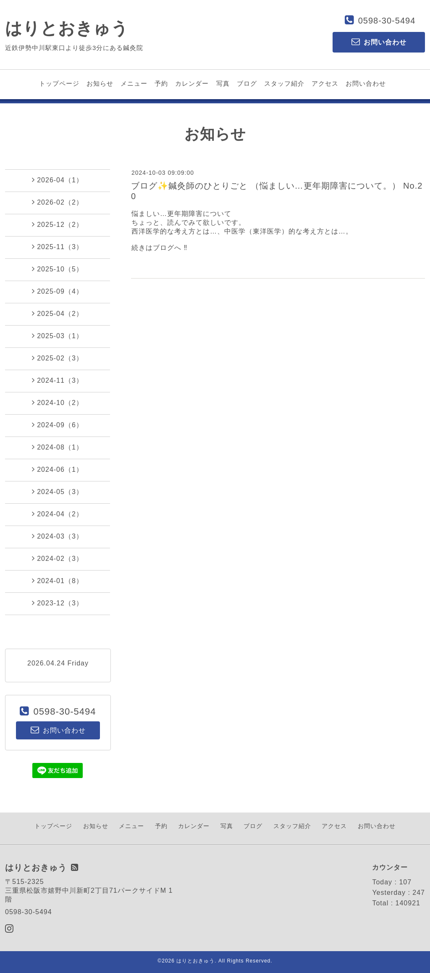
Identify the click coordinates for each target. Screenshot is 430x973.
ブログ (247, 83)
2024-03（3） (57, 536)
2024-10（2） (57, 402)
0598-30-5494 (387, 20)
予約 (161, 83)
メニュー (134, 83)
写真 (223, 83)
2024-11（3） (57, 380)
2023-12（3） (57, 603)
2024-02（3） (57, 558)
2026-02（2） (57, 202)
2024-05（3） (57, 491)
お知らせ (100, 83)
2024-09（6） (57, 425)
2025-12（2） (57, 224)
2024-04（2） (57, 514)
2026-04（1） (57, 180)
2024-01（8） (57, 580)
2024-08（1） (57, 447)
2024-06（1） (57, 469)
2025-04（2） (57, 313)
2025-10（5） (57, 269)
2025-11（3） (57, 246)
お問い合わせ (366, 83)
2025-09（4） (57, 291)
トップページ (59, 83)
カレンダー (192, 83)
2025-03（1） (57, 335)
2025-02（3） (57, 358)
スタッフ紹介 (284, 83)
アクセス (325, 83)
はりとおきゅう (66, 28)
